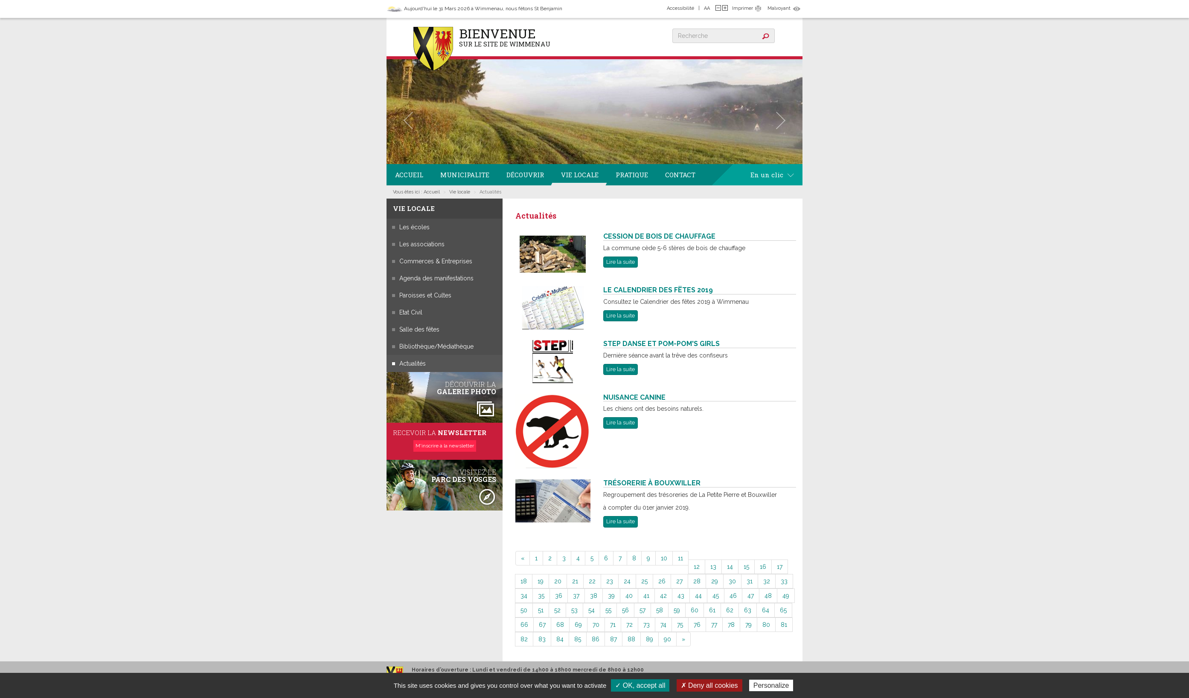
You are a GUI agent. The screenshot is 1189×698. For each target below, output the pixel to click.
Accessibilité (680, 8)
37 (576, 595)
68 (560, 624)
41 (646, 595)
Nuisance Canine (634, 397)
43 (680, 595)
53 (574, 610)
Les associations (422, 244)
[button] (408, 120)
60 (694, 610)
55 (608, 610)
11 (680, 558)
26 (662, 581)
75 (680, 624)
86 (595, 639)
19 (541, 581)
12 (697, 566)
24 (627, 581)
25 (644, 581)
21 (575, 581)
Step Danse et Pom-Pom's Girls (661, 344)
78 (731, 624)
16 (763, 566)
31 (750, 581)
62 (729, 610)
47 (750, 595)
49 (785, 595)
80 (766, 624)
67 (542, 624)
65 (783, 610)
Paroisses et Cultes (425, 295)
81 (784, 624)
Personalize (771, 685)
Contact (680, 174)
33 (784, 581)
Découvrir (525, 174)
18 (523, 581)
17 (779, 566)
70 (596, 624)
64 (765, 610)
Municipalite (464, 174)
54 (591, 610)
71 (613, 624)
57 (642, 610)
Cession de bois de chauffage (659, 236)
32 (766, 581)
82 (524, 639)
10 (664, 558)
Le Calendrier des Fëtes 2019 (658, 290)
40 (629, 595)
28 (697, 581)
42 (663, 595)
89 (649, 639)
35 (541, 595)
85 (577, 639)
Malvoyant (779, 8)
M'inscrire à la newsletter (445, 446)
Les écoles (414, 227)
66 (524, 624)
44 (698, 595)
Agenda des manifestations (436, 278)
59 (677, 610)
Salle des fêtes (419, 329)
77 (714, 624)
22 (592, 581)
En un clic (772, 174)
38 (593, 595)
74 (663, 624)
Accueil (409, 174)
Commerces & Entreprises (435, 261)
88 (631, 639)
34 (523, 595)
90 (667, 639)
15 (746, 566)
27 (679, 581)
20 (557, 581)
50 (523, 610)
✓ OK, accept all (640, 685)
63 (747, 610)
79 (748, 624)
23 (609, 581)
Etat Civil (410, 312)
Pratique (632, 174)
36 (558, 595)
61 (712, 610)
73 (646, 624)
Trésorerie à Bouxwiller (652, 483)
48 (768, 595)
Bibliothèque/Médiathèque (436, 346)
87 (613, 639)
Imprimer (742, 8)
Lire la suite (620, 262)
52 (557, 610)
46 (733, 595)
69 (578, 624)
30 (732, 581)
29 (714, 581)
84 (560, 639)
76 (697, 624)
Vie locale (580, 174)
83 (542, 639)
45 (715, 595)
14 (730, 566)
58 (659, 610)
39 (611, 595)
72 (629, 624)
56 (625, 610)
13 (713, 566)
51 (541, 610)
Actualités (412, 363)
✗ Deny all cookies (709, 685)
